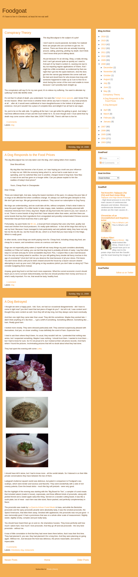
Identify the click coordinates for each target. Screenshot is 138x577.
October (107, 75)
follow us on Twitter (124, 272)
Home (47, 560)
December (108, 67)
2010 (103, 56)
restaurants (29, 550)
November (108, 71)
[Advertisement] (46, 134)
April (105, 110)
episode (70, 98)
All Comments (107, 163)
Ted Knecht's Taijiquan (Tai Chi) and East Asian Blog (114, 194)
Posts (103, 158)
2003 (103, 142)
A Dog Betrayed (16, 301)
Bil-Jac (33, 224)
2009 (103, 60)
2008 (103, 64)
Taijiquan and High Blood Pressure (115, 197)
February (107, 118)
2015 (103, 40)
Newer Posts (11, 560)
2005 (103, 134)
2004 (103, 138)
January (107, 121)
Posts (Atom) (52, 569)
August (106, 79)
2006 (103, 130)
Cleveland (15, 550)
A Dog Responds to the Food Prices (30, 155)
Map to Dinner (118, 240)
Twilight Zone (60, 98)
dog (12, 125)
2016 (103, 36)
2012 (103, 48)
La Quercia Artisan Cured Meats (41, 507)
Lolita (39, 349)
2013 (103, 44)
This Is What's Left (120, 223)
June (105, 87)
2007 (103, 126)
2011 (103, 52)
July (105, 83)
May (105, 91)
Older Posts (83, 560)
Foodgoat (14, 10)
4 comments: (12, 122)
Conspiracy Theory (18, 32)
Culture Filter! (107, 238)
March (106, 114)
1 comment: (11, 282)
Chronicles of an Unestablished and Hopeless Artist (115, 217)
